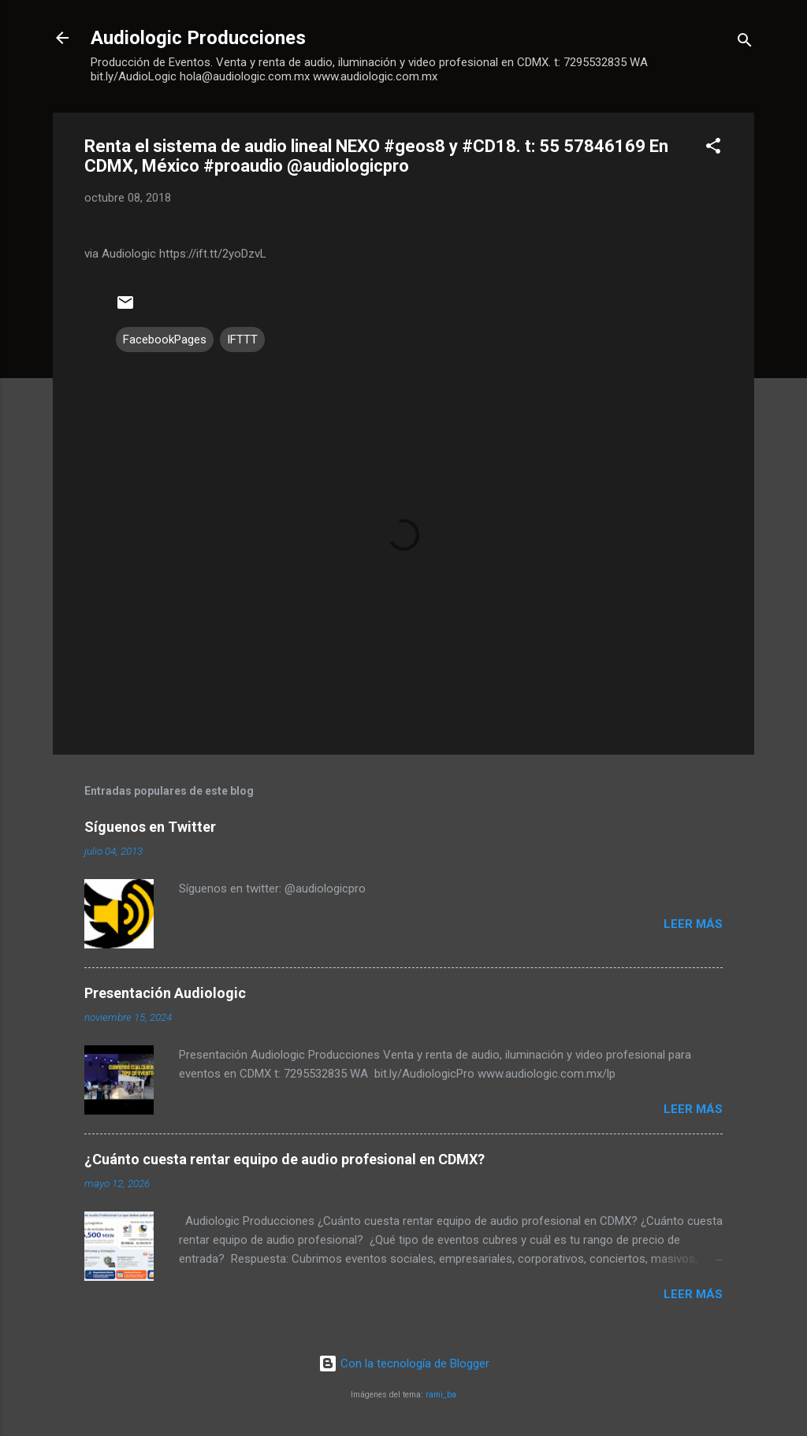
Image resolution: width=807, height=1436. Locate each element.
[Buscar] (744, 43)
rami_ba (441, 1395)
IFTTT (242, 339)
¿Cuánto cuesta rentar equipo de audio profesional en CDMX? (284, 1159)
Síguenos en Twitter (150, 826)
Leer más (693, 924)
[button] (713, 148)
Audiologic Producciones (198, 38)
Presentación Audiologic (165, 993)
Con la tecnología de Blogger (403, 1363)
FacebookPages (164, 339)
